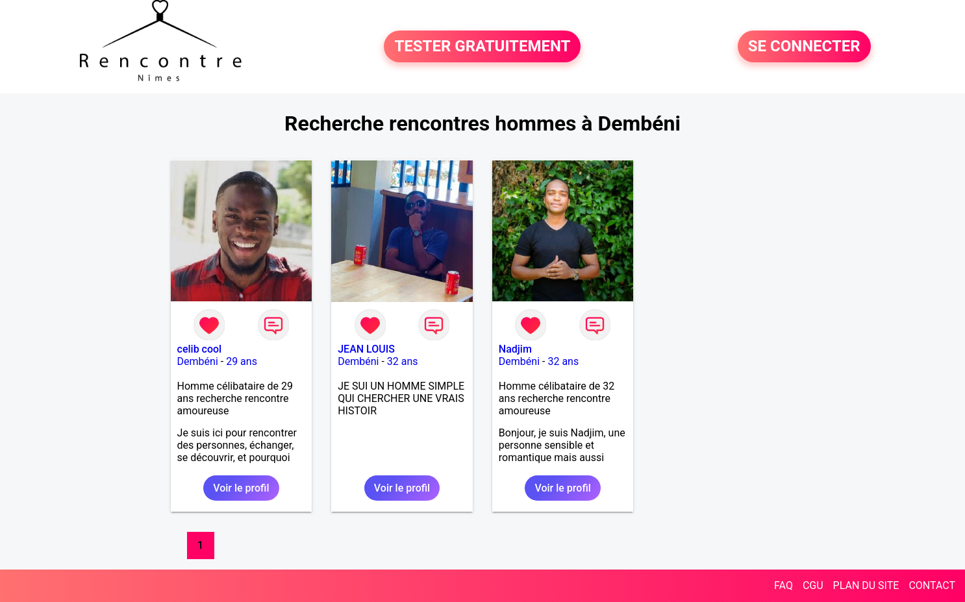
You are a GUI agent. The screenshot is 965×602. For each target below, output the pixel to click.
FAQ (783, 585)
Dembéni (197, 361)
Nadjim (515, 349)
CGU (813, 585)
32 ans (402, 361)
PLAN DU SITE (866, 585)
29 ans (241, 361)
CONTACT (932, 585)
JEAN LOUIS (366, 349)
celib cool (199, 349)
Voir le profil (241, 488)
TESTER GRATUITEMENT (482, 47)
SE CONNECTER (804, 47)
